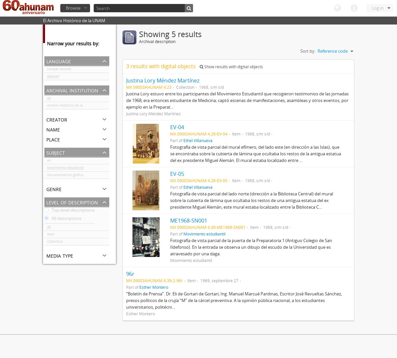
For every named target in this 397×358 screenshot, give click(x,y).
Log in (378, 8)
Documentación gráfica (65, 176)
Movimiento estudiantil (65, 169)
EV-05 (177, 174)
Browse (73, 8)
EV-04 (177, 127)
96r (130, 274)
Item (50, 235)
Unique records (59, 70)
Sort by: (308, 51)
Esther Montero (153, 287)
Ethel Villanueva (198, 140)
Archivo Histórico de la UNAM (70, 106)
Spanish (53, 77)
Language (337, 8)
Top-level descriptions (69, 211)
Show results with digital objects (231, 67)
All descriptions (62, 220)
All (49, 99)
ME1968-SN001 (188, 220)
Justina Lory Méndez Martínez (162, 80)
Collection (55, 242)
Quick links (354, 8)
